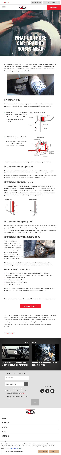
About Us (5, 430)
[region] (30, 448)
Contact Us (5, 438)
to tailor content (17, 391)
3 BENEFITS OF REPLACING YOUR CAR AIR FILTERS (45, 363)
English (4, 2)
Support (5, 425)
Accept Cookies (43, 451)
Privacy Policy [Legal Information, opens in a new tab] (19, 448)
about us (55, 2)
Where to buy (36, 2)
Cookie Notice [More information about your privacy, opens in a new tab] (12, 448)
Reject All (53, 451)
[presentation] (17, 405)
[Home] (22, 7)
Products (6, 421)
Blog (3, 434)
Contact (47, 2)
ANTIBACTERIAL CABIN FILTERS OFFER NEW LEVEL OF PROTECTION (15, 365)
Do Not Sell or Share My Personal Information (12, 451)
